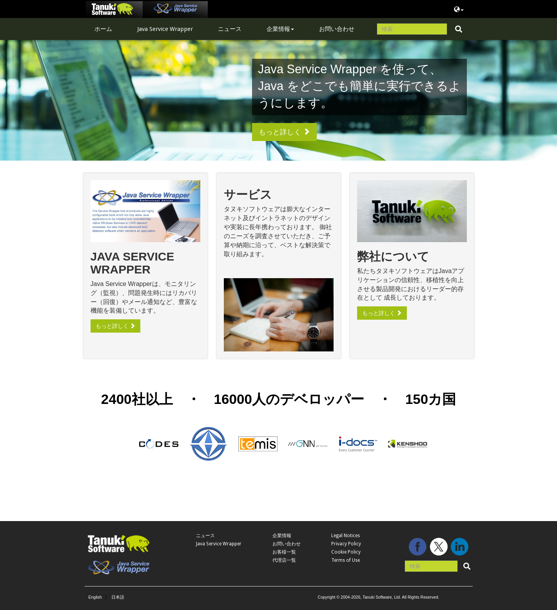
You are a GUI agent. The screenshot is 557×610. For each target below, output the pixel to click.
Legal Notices (345, 535)
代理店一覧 (284, 560)
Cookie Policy (346, 552)
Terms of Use (345, 560)
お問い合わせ (336, 29)
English (95, 597)
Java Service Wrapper (165, 29)
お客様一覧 (284, 552)
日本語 (117, 597)
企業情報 (280, 29)
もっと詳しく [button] (284, 132)
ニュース (229, 29)
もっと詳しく (116, 326)
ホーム (103, 29)
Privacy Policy (346, 544)
